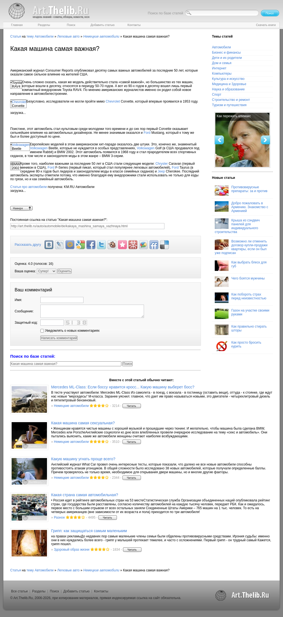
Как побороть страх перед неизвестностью (240, 297)
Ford (147, 133)
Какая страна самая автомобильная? (84, 495)
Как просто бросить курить (238, 346)
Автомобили (44, 36)
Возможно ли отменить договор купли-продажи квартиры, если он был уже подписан (241, 247)
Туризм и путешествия (229, 105)
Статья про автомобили (28, 187)
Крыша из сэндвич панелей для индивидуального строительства (237, 226)
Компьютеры (222, 73)
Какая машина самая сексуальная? (83, 423)
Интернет (219, 68)
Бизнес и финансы (226, 52)
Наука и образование (228, 89)
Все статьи (19, 591)
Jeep (161, 171)
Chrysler (161, 164)
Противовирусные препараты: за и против (241, 190)
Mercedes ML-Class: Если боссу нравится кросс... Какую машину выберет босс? (122, 387)
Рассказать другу (28, 245)
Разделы (38, 591)
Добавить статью (76, 591)
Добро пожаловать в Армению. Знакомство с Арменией (241, 207)
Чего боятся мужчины (240, 281)
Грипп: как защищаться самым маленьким (89, 531)
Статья (15, 36)
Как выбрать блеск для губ (240, 265)
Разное (59, 517)
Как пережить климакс (234, 116)
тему (30, 36)
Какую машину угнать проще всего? (83, 459)
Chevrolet (19, 102)
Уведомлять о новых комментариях (69, 331)
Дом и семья (221, 63)
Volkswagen (21, 145)
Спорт (216, 94)
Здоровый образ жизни (71, 549)
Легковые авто (68, 36)
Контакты (101, 591)
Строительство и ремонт (231, 100)
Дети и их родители (227, 58)
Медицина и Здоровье (229, 84)
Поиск (54, 591)
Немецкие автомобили (71, 406)
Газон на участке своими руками (242, 313)
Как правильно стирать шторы (241, 330)
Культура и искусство (228, 79)
